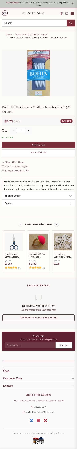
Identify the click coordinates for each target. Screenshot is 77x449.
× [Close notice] (73, 4)
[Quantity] (21, 130)
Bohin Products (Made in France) (31, 35)
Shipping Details (13, 196)
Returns (8, 203)
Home (9, 35)
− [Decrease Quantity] (13, 130)
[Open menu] (72, 13)
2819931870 (38, 407)
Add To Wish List (39, 152)
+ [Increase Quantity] (28, 130)
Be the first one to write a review (38, 317)
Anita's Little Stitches (34, 13)
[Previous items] (20, 224)
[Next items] (56, 224)
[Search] (34, 23)
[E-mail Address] (30, 345)
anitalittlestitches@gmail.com (38, 412)
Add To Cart (38, 145)
